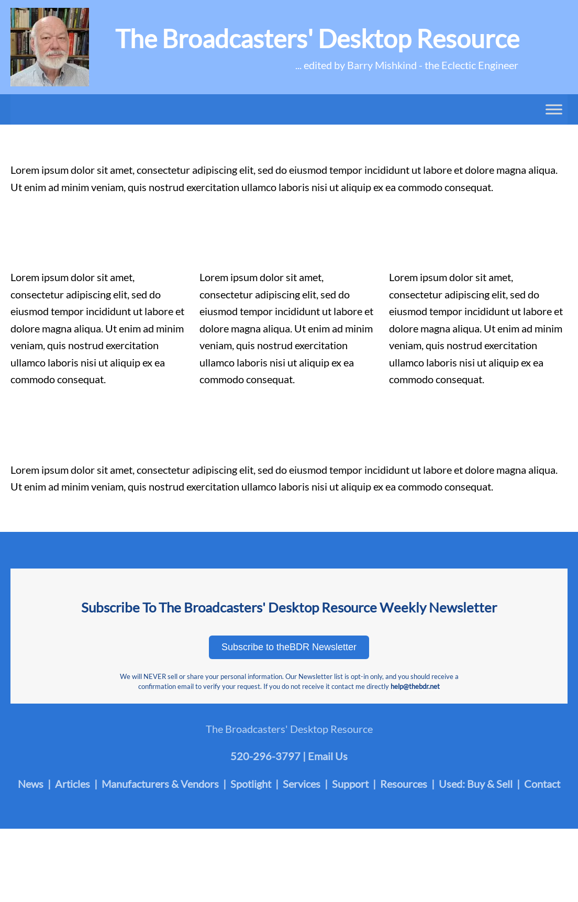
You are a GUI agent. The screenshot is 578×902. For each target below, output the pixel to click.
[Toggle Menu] (554, 109)
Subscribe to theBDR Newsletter (289, 647)
